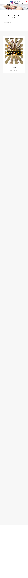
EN (22, 3)
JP (22, 1)
